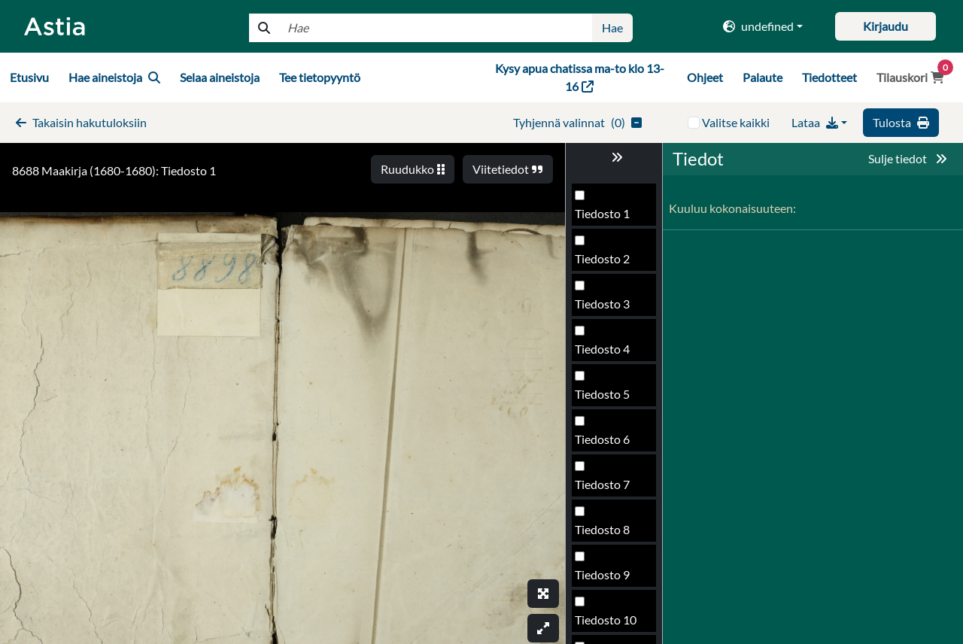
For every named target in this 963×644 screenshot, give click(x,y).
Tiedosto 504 (609, 579)
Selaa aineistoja (220, 77)
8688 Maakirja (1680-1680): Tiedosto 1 (114, 170)
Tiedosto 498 (609, 308)
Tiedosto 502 (609, 488)
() (577, 122)
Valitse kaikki (736, 122)
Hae (612, 27)
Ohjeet (705, 77)
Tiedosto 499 (609, 353)
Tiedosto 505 (609, 624)
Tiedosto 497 (609, 263)
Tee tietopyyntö (319, 77)
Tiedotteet (829, 77)
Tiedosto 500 (609, 398)
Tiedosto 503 (609, 534)
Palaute (762, 77)
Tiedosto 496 (609, 218)
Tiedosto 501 (609, 443)
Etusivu (29, 77)
